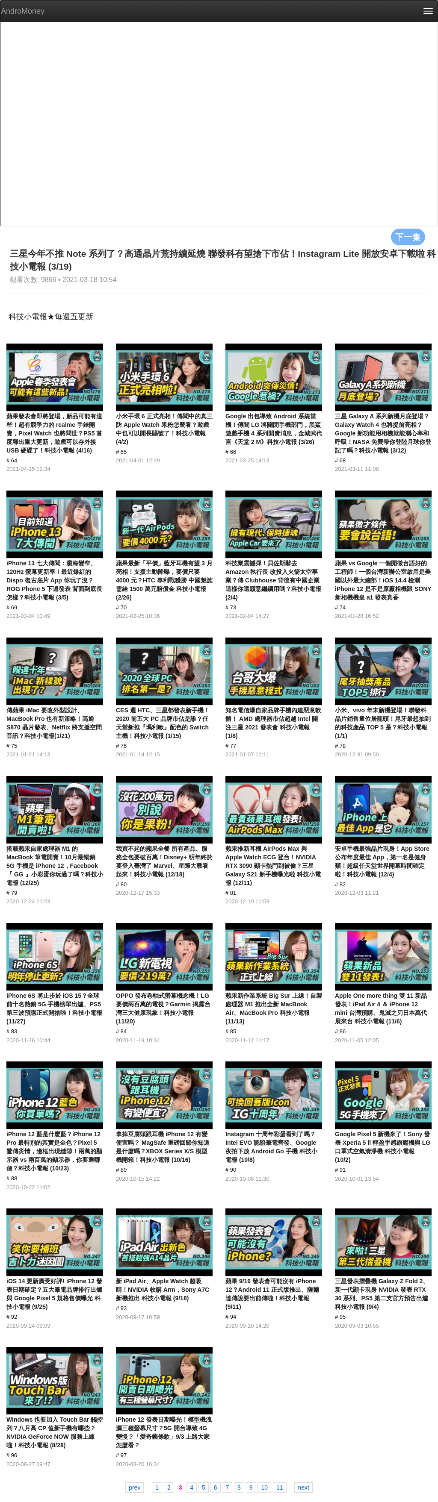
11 (279, 1487)
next (303, 1487)
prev (134, 1487)
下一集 (408, 236)
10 (264, 1487)
